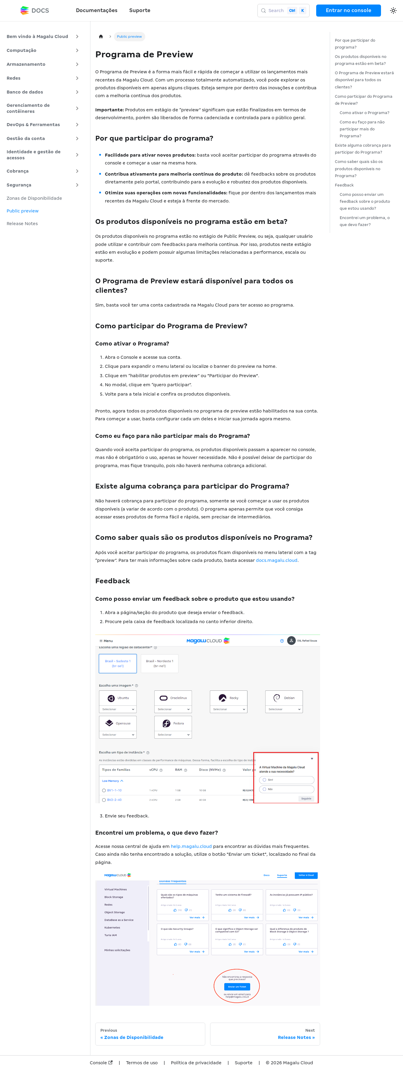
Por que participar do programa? (355, 43)
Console (101, 1062)
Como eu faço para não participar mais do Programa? (362, 129)
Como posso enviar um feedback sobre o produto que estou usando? (365, 201)
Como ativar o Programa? (364, 112)
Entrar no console (348, 10)
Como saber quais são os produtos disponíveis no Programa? (359, 168)
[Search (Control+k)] (283, 10)
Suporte (139, 10)
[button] (43, 36)
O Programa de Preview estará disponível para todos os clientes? (364, 80)
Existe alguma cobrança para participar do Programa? (363, 148)
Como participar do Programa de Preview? (363, 100)
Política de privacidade (196, 1062)
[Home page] (101, 36)
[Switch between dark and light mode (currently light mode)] (393, 10)
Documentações (97, 10)
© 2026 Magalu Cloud (289, 1062)
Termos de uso (142, 1062)
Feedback (344, 185)
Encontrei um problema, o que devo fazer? (365, 221)
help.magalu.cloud (191, 846)
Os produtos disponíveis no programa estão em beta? (360, 60)
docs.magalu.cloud (277, 560)
